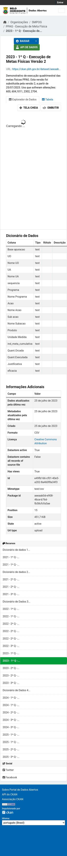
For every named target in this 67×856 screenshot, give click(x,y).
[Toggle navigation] (61, 10)
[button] (35, 41)
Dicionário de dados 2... (16, 572)
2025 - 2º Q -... (11, 749)
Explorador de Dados (22, 99)
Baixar (22, 41)
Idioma (5, 818)
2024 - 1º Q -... (11, 697)
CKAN (7, 812)
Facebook (10, 777)
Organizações (19, 22)
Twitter (8, 770)
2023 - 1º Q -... (11, 653)
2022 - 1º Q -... (11, 609)
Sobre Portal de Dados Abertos (20, 789)
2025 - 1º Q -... (11, 734)
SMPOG (37, 22)
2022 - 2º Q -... (11, 623)
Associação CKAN (12, 799)
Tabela (47, 99)
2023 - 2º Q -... (11, 668)
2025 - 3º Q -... (11, 756)
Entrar (60, 2)
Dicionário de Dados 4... (16, 690)
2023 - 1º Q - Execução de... (24, 31)
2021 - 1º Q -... (11, 557)
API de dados (27, 47)
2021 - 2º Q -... (11, 579)
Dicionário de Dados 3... (16, 601)
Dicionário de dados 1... (16, 549)
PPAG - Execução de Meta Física (26, 26)
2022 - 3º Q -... (11, 646)
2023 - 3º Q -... (11, 682)
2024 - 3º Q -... (11, 719)
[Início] (5, 22)
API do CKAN (9, 794)
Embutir (51, 107)
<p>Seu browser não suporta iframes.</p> (33, 171)
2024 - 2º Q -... (11, 712)
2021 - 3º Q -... (11, 594)
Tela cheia (28, 107)
